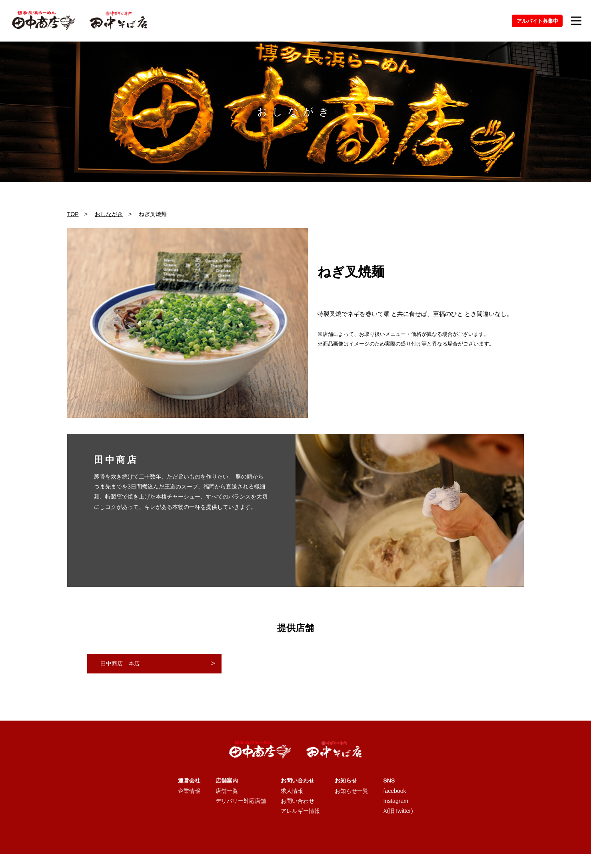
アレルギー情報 (300, 811)
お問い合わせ (297, 801)
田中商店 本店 (120, 663)
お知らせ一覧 (351, 791)
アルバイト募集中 (537, 21)
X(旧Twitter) (398, 811)
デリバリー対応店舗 (241, 801)
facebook (394, 791)
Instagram (395, 801)
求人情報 (292, 791)
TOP (73, 214)
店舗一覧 (227, 791)
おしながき (109, 214)
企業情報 (189, 791)
